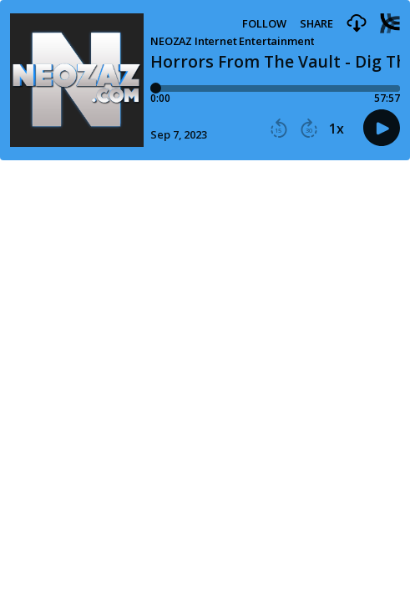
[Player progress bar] (275, 88)
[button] (357, 23)
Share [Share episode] (316, 23)
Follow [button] (264, 23)
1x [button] (336, 128)
